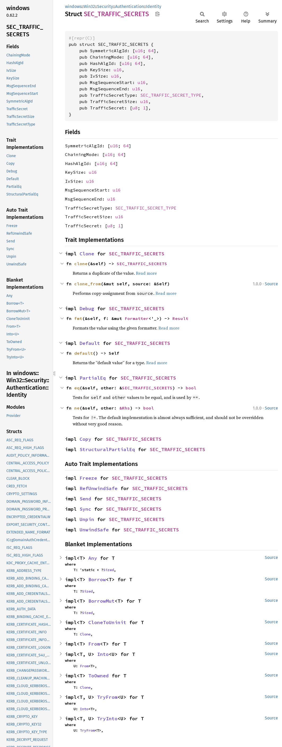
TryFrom (107, 697)
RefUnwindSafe (99, 488)
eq (77, 387)
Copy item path (157, 13)
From (94, 644)
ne (77, 408)
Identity (153, 6)
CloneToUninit (107, 622)
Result (180, 318)
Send (85, 499)
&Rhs (124, 408)
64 (151, 50)
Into (103, 654)
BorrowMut (101, 601)
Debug (87, 308)
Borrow (97, 579)
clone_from (87, 283)
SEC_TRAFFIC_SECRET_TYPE (170, 95)
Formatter (137, 318)
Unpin (87, 519)
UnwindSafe (94, 530)
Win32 (89, 6)
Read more (146, 273)
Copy (85, 439)
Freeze (88, 478)
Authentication (129, 6)
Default (90, 343)
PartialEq (93, 378)
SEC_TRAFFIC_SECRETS (136, 254)
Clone (87, 254)
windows (73, 6)
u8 (135, 107)
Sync (85, 509)
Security (105, 6)
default (83, 353)
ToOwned (98, 676)
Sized (108, 569)
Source (271, 283)
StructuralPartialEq (107, 449)
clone (81, 263)
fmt (78, 318)
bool (191, 387)
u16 (139, 50)
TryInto (107, 718)
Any (92, 558)
